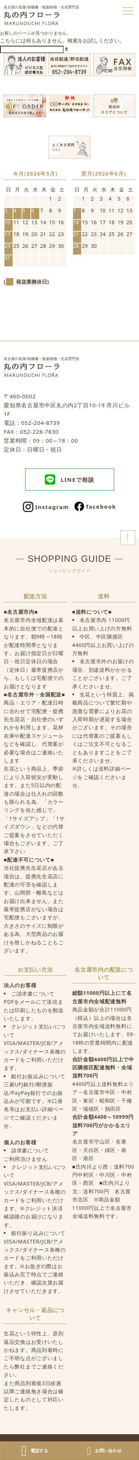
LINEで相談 (69, 479)
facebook (95, 506)
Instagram (46, 507)
